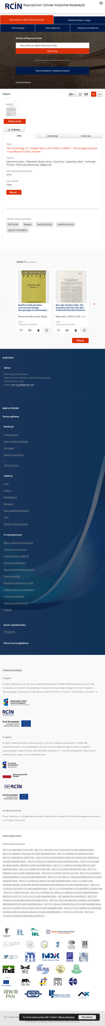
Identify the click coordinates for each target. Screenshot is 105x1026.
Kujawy (27, 224)
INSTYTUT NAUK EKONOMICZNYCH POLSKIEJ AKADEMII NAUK (72, 904)
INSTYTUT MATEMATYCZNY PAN (18, 849)
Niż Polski (13, 224)
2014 (8, 174)
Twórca (7, 490)
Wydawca (8, 503)
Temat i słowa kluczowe (16, 524)
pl (93, 94)
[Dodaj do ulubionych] (20, 330)
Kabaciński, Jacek (15, 161)
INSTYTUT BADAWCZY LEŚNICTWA (19, 857)
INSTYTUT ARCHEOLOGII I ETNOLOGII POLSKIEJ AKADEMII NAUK (64, 849)
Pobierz (13, 129)
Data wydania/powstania (16, 510)
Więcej (80, 340)
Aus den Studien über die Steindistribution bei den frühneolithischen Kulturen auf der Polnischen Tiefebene (71, 307)
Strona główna (11, 416)
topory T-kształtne (17, 230)
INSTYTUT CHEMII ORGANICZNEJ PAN (68, 869)
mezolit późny (44, 224)
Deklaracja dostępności (16, 603)
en (99, 94)
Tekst (9, 184)
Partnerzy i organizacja (15, 549)
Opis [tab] (19, 136)
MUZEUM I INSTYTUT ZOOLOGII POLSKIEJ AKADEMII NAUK (30, 896)
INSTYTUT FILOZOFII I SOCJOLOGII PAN (60, 873)
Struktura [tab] (86, 136)
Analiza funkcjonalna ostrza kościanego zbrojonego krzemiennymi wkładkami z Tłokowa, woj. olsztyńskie (33, 307)
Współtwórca (10, 497)
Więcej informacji (66, 1017)
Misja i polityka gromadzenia (18, 542)
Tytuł (6, 483)
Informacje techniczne (15, 562)
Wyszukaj (52, 51)
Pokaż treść (14, 121)
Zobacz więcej (11, 465)
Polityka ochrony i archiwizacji (19, 589)
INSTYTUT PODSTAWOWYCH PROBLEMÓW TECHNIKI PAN (75, 888)
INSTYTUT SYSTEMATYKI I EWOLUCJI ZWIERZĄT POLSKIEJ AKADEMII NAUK (64, 892)
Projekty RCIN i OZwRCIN (16, 556)
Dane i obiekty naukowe (16, 441)
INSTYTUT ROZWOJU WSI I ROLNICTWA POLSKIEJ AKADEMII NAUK (33, 908)
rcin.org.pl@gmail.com (22, 384)
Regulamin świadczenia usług (18, 582)
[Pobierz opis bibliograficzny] (29, 330)
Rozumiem (87, 1017)
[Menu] (101, 3)
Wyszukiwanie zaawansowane (53, 70)
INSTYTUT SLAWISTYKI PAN (16, 892)
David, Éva (59, 161)
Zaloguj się (9, 631)
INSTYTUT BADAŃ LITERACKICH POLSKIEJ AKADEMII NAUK (29, 853)
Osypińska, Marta (75, 161)
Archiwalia (9, 448)
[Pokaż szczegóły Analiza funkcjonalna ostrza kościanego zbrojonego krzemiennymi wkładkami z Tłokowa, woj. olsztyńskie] (46, 330)
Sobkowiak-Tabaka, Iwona (38, 161)
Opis (6, 517)
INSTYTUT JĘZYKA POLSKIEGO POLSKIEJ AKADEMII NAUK (45, 880)
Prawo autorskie (12, 576)
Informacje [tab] (52, 136)
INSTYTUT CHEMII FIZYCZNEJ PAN (34, 869)
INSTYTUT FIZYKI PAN (73, 911)
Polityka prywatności (14, 596)
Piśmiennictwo (11, 434)
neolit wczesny (65, 224)
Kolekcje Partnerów (13, 454)
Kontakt (7, 609)
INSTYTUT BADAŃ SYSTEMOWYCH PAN (75, 853)
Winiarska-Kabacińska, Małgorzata (34, 164)
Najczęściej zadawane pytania (19, 569)
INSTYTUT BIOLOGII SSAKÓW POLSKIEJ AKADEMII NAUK (53, 861)
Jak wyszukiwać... (24, 82)
